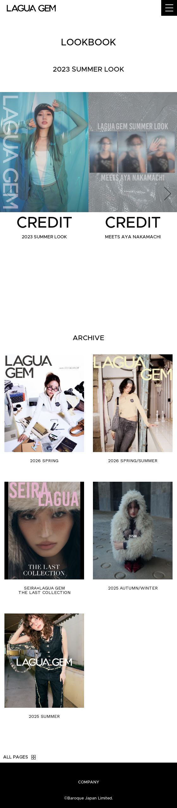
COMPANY (88, 782)
